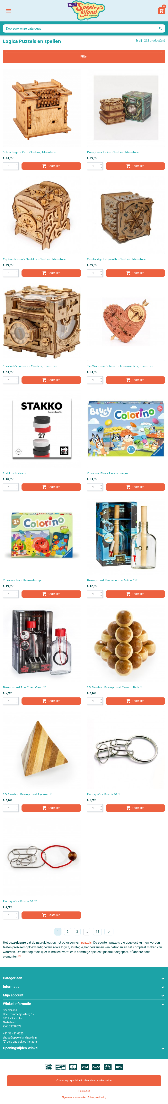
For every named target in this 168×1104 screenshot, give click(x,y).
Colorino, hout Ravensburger (23, 580)
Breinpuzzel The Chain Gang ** (24, 687)
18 (97, 931)
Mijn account (13, 995)
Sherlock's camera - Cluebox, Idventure (30, 366)
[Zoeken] (84, 28)
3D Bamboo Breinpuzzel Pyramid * (27, 794)
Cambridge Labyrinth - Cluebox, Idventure (116, 259)
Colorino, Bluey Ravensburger (107, 473)
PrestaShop (84, 1091)
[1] (19, 956)
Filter (84, 56)
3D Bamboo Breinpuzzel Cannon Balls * (114, 687)
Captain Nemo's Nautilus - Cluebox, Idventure (34, 259)
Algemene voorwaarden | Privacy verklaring (84, 1097)
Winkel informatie (17, 1004)
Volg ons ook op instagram (21, 1041)
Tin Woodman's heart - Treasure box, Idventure (120, 366)
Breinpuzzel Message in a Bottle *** (112, 580)
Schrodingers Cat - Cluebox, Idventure (29, 152)
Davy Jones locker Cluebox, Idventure (113, 152)
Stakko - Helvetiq (15, 473)
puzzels (86, 942)
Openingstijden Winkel (20, 1048)
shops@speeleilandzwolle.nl (20, 1037)
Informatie (11, 987)
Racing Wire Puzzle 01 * (103, 794)
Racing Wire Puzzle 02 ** (20, 901)
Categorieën (12, 978)
